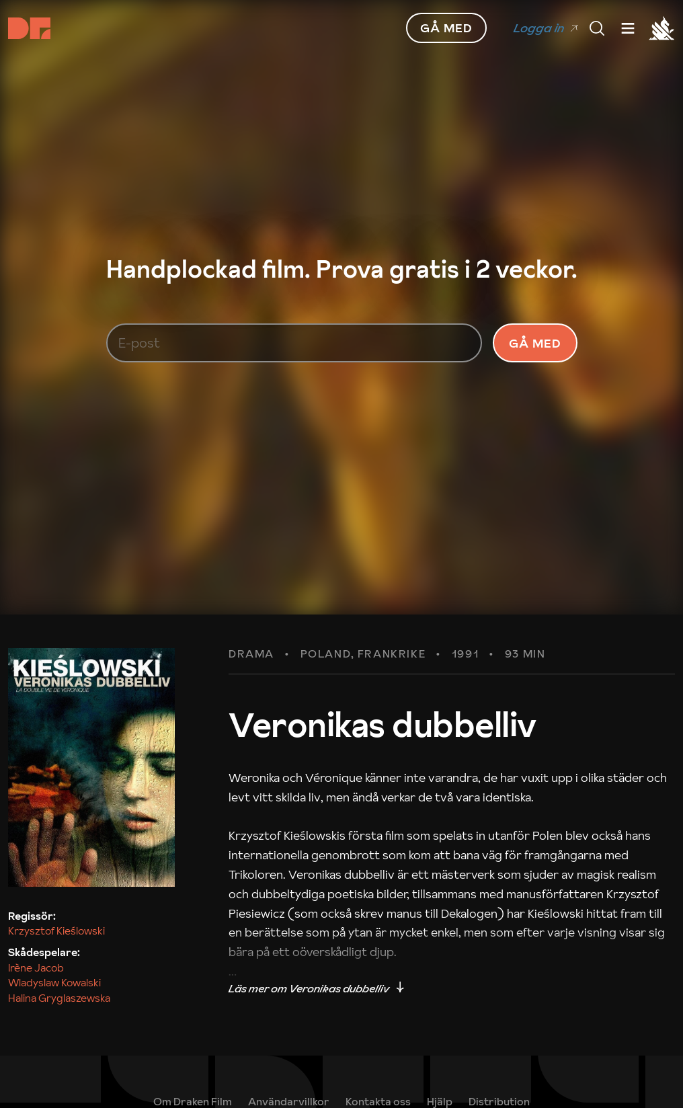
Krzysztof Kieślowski (56, 930)
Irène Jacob (36, 967)
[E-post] (294, 342)
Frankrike (392, 654)
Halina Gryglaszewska (59, 997)
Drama (251, 654)
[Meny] (597, 28)
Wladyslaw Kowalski (54, 982)
